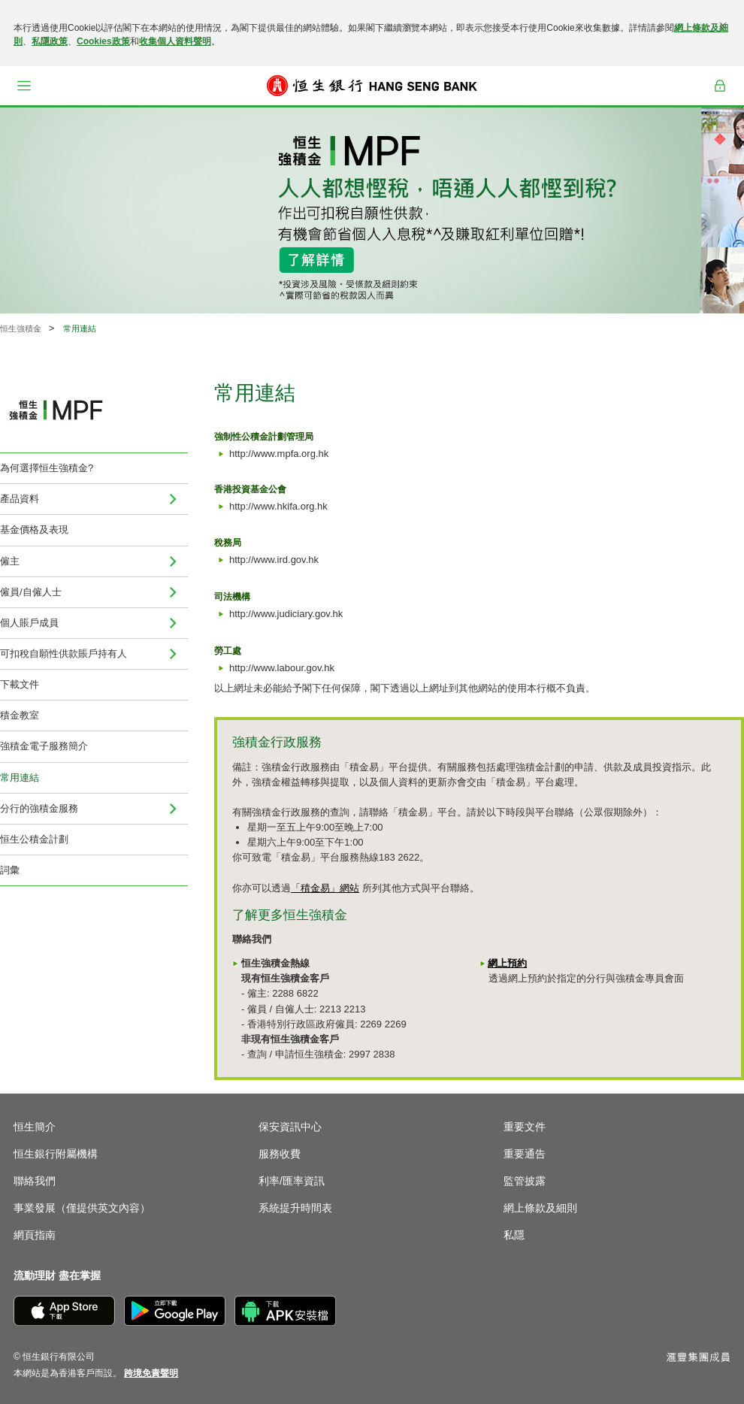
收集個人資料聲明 (175, 41)
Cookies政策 (103, 41)
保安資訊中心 (290, 1127)
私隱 (514, 1235)
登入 (719, 85)
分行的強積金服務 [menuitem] (39, 808)
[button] (24, 85)
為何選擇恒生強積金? (46, 468)
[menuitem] (173, 499)
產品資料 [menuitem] (19, 498)
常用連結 (19, 777)
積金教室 (19, 715)
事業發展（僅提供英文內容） (82, 1208)
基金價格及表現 (34, 529)
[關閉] (722, 25)
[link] (151, 1373)
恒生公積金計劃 (34, 839)
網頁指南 (35, 1235)
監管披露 (525, 1181)
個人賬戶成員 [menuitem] (29, 622)
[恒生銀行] (372, 85)
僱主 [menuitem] (10, 561)
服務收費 (280, 1154)
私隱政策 (50, 41)
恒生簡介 (35, 1127)
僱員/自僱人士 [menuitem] (31, 592)
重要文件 (525, 1127)
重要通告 (525, 1154)
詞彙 (10, 870)
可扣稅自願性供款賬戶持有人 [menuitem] (63, 653)
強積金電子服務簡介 (44, 746)
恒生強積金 (20, 328)
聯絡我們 (35, 1181)
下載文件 (19, 684)
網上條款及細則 (540, 1208)
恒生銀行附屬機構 (56, 1154)
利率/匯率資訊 (292, 1181)
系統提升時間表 (295, 1208)
